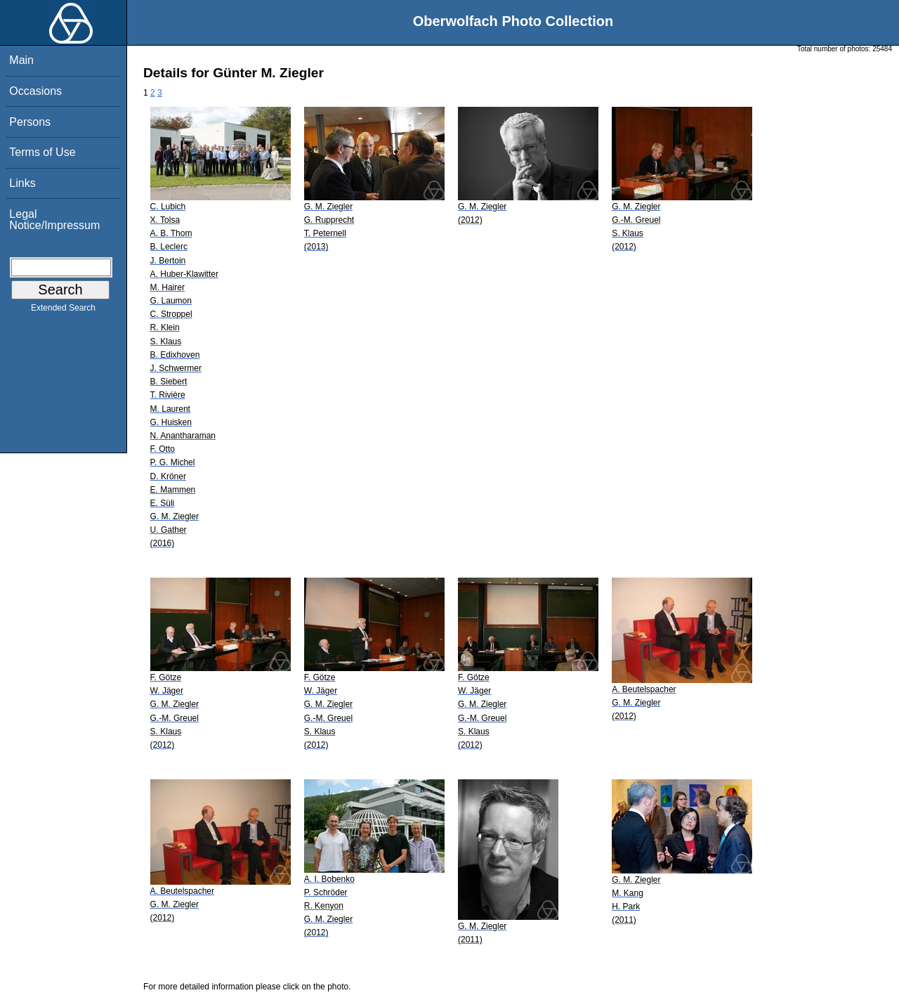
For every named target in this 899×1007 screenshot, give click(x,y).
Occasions (35, 91)
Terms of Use (42, 152)
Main (21, 60)
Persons (30, 122)
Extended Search (63, 310)
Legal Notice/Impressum (54, 219)
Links (22, 183)
